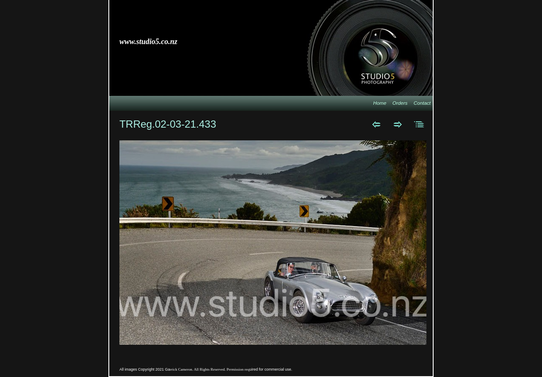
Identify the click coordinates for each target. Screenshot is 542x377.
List (419, 124)
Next (398, 124)
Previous (376, 124)
